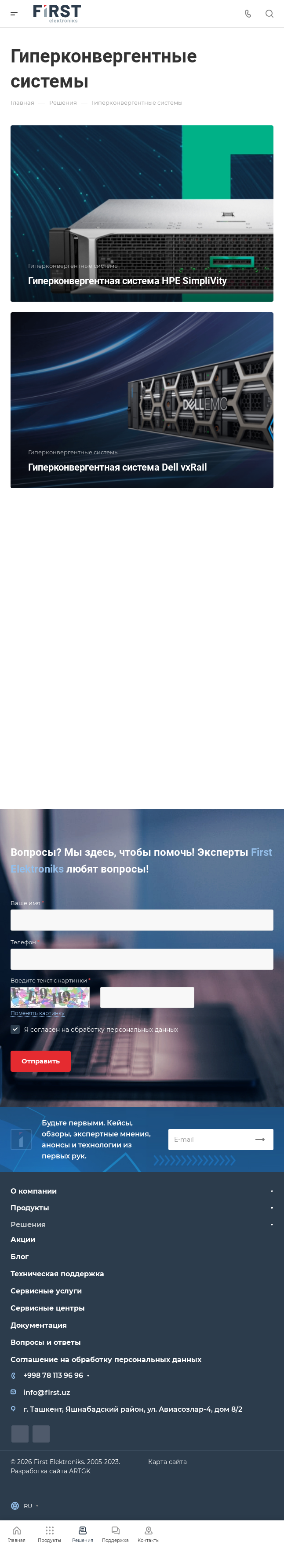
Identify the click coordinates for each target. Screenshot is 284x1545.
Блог (20, 1257)
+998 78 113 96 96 (53, 1375)
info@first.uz (46, 1392)
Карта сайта (167, 1462)
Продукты (30, 1208)
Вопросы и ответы (46, 1342)
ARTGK (80, 1471)
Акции (23, 1239)
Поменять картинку (38, 1013)
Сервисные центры (48, 1308)
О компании (34, 1191)
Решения (28, 1224)
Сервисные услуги (46, 1291)
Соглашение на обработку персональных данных (106, 1359)
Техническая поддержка (57, 1274)
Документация (39, 1325)
